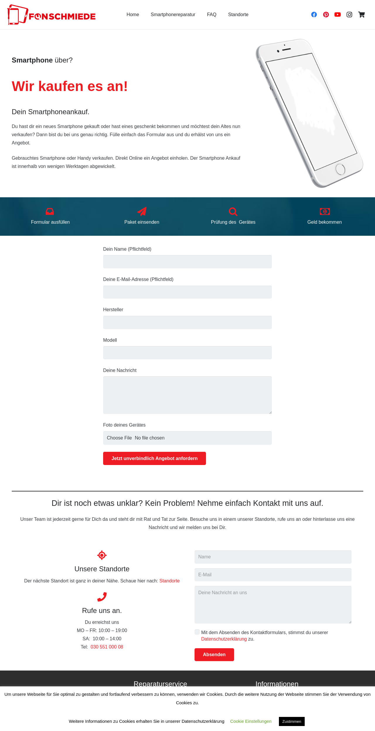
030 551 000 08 (107, 646)
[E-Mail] (273, 575)
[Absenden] (214, 654)
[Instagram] (349, 15)
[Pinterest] (326, 15)
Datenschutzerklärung (224, 638)
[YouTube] (337, 15)
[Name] (273, 557)
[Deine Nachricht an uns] (273, 605)
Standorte (169, 580)
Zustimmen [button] (291, 721)
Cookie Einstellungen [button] (251, 721)
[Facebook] (314, 15)
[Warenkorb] (361, 14)
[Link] (51, 14)
